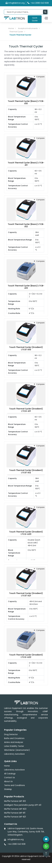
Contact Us (9, 777)
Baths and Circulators (14, 738)
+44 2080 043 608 (16, 844)
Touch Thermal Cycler (20, 34)
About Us (8, 781)
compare (39, 76)
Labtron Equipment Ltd (31, 856)
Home (11, 28)
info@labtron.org (15, 3)
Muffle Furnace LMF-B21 (15, 816)
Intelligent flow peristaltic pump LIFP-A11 (22, 805)
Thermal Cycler (16, 31)
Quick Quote (35, 19)
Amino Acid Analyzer (13, 742)
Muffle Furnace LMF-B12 (15, 801)
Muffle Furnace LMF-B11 (14, 813)
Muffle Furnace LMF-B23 (15, 809)
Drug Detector (11, 734)
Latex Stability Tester (14, 746)
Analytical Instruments (28, 28)
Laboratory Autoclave (14, 754)
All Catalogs (10, 773)
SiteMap (8, 789)
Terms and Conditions (14, 785)
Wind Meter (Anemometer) (17, 750)
